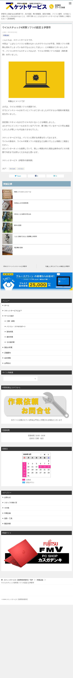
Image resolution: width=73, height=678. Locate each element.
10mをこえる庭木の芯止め (22, 214)
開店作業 (7, 524)
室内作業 (10, 332)
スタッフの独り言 (10, 502)
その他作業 (11, 342)
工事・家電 (11, 321)
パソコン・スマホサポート (16, 326)
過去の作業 (8, 347)
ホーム (6, 305)
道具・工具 (8, 518)
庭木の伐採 (17, 225)
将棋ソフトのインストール (22, 192)
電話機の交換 (18, 247)
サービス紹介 (9, 316)
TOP (18, 580)
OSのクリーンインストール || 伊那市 (15, 266)
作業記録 (6, 35)
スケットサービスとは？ (13, 311)
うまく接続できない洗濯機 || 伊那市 (25, 236)
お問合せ (7, 363)
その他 (6, 508)
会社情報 (7, 358)
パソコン (21, 169)
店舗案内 (7, 353)
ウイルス (12, 169)
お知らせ (7, 497)
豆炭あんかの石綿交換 (21, 203)
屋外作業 (10, 337)
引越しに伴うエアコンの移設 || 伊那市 (57, 266)
